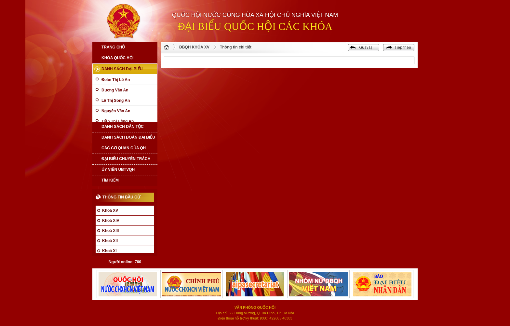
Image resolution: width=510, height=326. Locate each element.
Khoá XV (110, 210)
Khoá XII (110, 240)
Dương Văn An (114, 90)
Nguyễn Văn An (115, 111)
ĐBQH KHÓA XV (194, 47)
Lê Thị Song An (115, 100)
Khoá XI (109, 251)
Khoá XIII (110, 230)
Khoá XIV (110, 220)
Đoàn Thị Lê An (115, 79)
